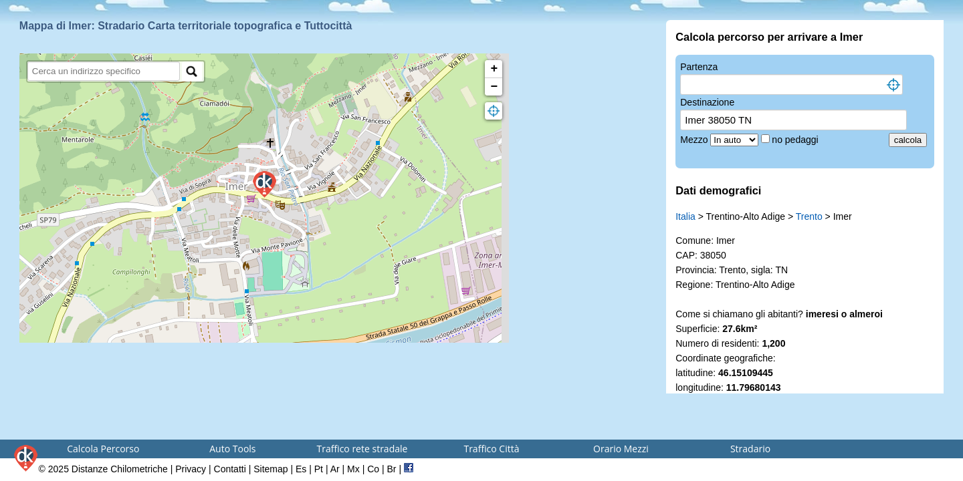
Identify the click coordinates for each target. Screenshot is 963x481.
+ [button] (494, 69)
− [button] (494, 87)
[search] (104, 71)
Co (373, 469)
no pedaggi (796, 139)
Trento (809, 216)
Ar (335, 469)
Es (301, 469)
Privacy (190, 469)
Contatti (230, 469)
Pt (318, 469)
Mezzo (695, 139)
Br (392, 469)
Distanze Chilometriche (120, 469)
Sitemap (270, 469)
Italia (685, 216)
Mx (353, 469)
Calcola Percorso (103, 448)
